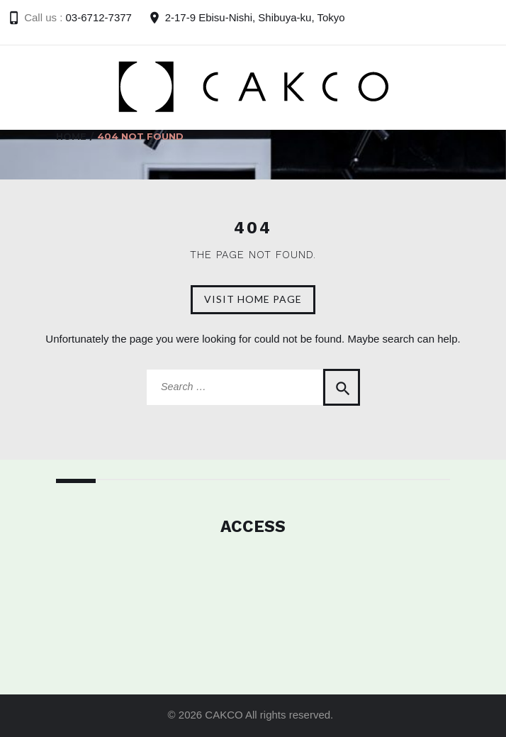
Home (71, 136)
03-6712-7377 (99, 17)
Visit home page (253, 299)
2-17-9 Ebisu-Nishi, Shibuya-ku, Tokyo (255, 17)
